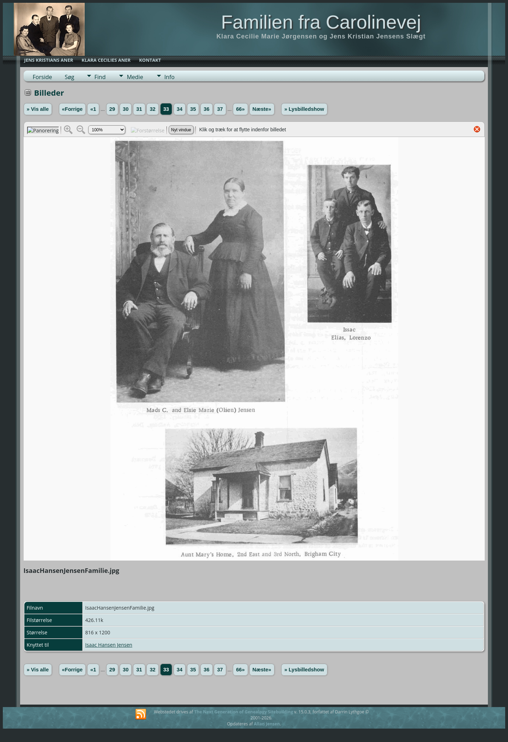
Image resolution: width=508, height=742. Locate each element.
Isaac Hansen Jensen (108, 644)
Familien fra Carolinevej (321, 21)
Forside (42, 77)
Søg (69, 77)
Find (100, 77)
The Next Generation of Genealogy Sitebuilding (243, 712)
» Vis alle (38, 109)
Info (169, 77)
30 (125, 109)
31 (139, 109)
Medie (135, 77)
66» (240, 109)
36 (206, 109)
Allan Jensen (267, 724)
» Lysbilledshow (304, 109)
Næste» (262, 109)
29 (112, 109)
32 (152, 109)
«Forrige (72, 109)
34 (179, 109)
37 (220, 109)
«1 (93, 109)
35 (193, 109)
